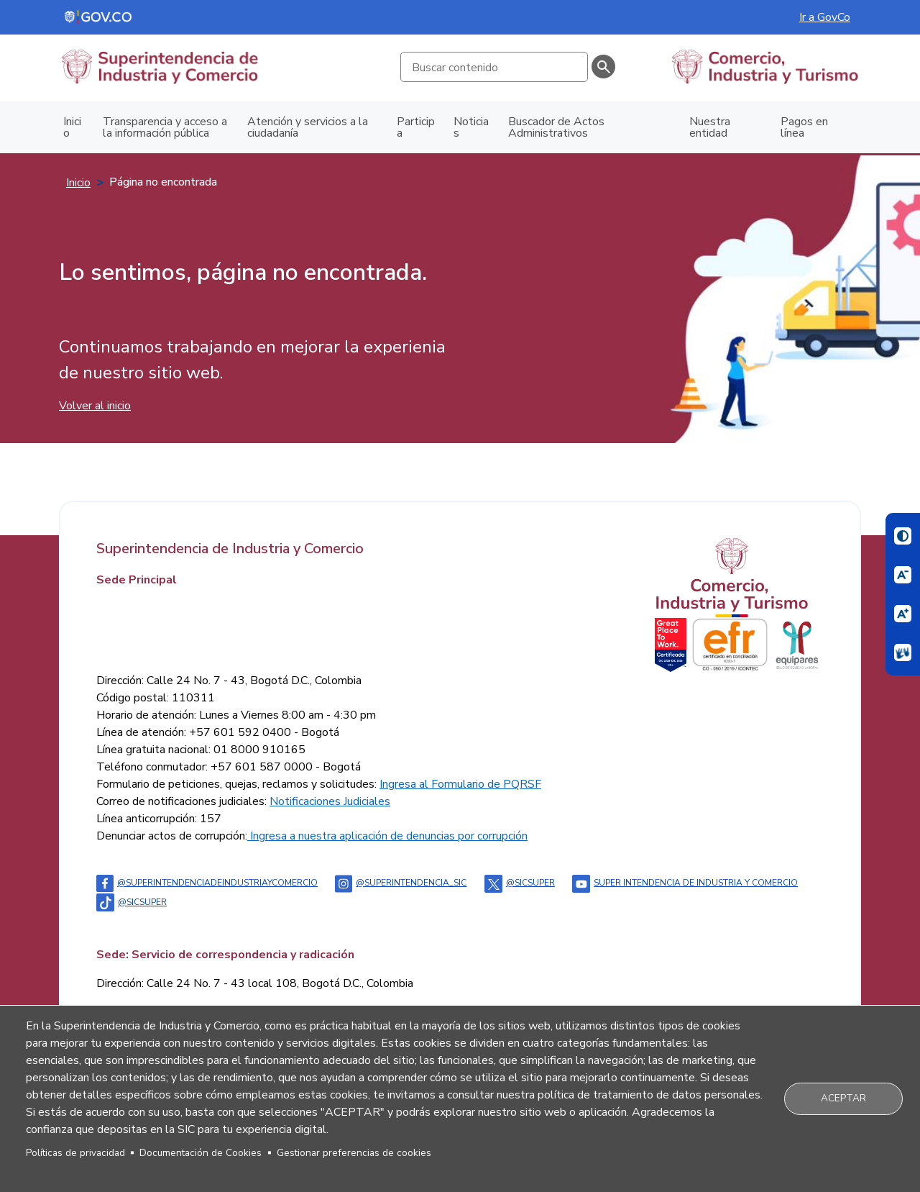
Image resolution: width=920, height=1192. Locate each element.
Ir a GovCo (824, 17)
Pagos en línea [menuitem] (804, 127)
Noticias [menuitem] (471, 127)
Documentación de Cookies (200, 1153)
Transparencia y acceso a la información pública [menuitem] (165, 127)
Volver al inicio (95, 406)
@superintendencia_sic (400, 882)
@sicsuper (519, 882)
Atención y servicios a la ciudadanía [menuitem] (307, 127)
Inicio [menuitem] (72, 127)
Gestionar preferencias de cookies (354, 1153)
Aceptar (843, 1098)
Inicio (78, 183)
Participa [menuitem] (416, 127)
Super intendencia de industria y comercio (685, 882)
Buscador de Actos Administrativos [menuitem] (556, 127)
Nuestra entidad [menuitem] (709, 127)
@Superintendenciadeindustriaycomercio (207, 882)
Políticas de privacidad (75, 1153)
